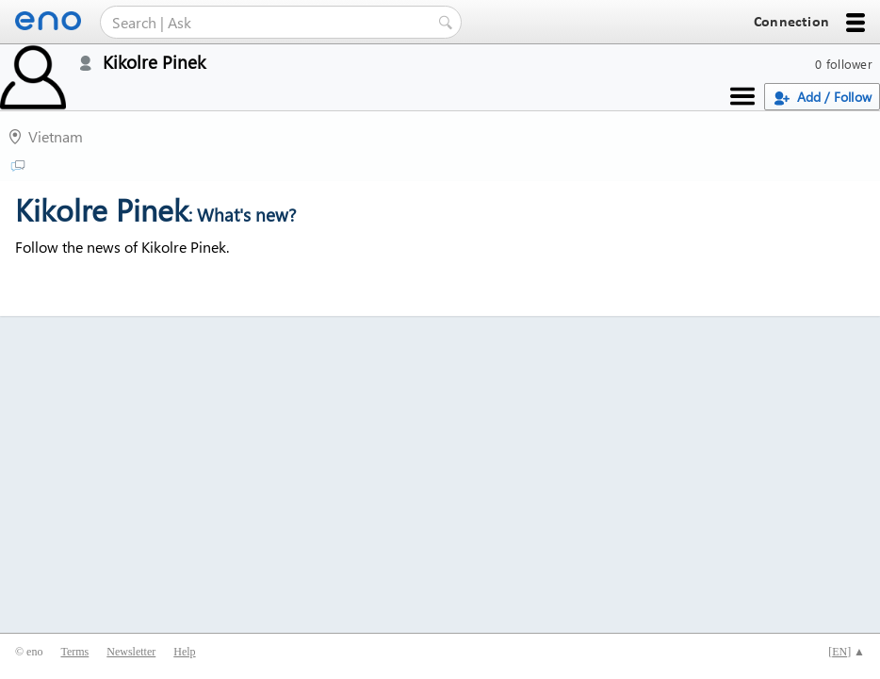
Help (184, 651)
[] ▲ (846, 651)
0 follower (843, 64)
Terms (74, 651)
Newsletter (130, 651)
